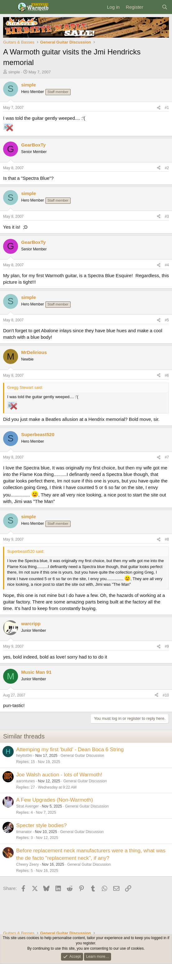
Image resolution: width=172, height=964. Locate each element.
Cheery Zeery (27, 864)
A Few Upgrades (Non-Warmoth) (54, 800)
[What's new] (152, 7)
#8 (167, 539)
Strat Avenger (27, 806)
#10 (166, 695)
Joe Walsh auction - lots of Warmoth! (59, 775)
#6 (167, 375)
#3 (167, 216)
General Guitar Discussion (82, 755)
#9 (167, 646)
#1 (167, 107)
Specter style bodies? (41, 825)
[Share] (159, 107)
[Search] (165, 7)
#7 (167, 457)
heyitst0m (24, 755)
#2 (167, 168)
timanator (24, 832)
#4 (167, 265)
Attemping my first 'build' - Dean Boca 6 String (70, 749)
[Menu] (8, 7)
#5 (167, 320)
